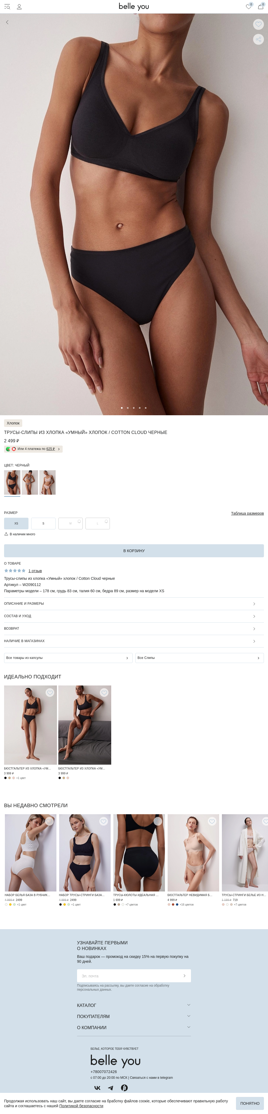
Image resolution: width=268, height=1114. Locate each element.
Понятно (250, 1103)
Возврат (11, 628)
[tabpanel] (134, 214)
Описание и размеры (24, 604)
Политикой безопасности (81, 1106)
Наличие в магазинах (24, 641)
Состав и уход (17, 616)
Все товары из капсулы (24, 658)
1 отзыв (35, 571)
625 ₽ (50, 449)
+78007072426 (104, 1072)
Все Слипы (146, 658)
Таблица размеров (247, 513)
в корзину (134, 551)
